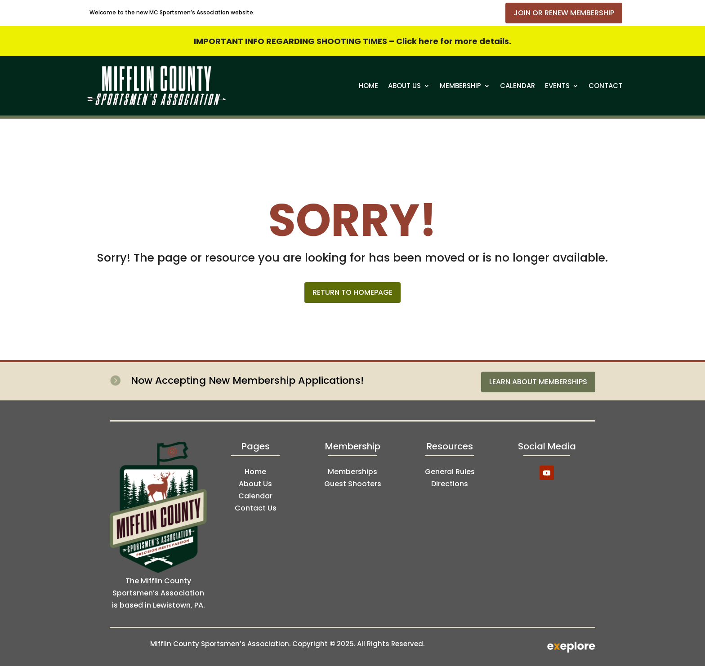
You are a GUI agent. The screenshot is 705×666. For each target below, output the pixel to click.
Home (368, 85)
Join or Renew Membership (563, 13)
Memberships (352, 471)
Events (557, 85)
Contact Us (256, 508)
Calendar (517, 85)
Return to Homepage (352, 292)
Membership (460, 85)
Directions (449, 484)
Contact (605, 85)
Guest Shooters (352, 484)
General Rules (450, 471)
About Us (404, 85)
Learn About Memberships (538, 382)
